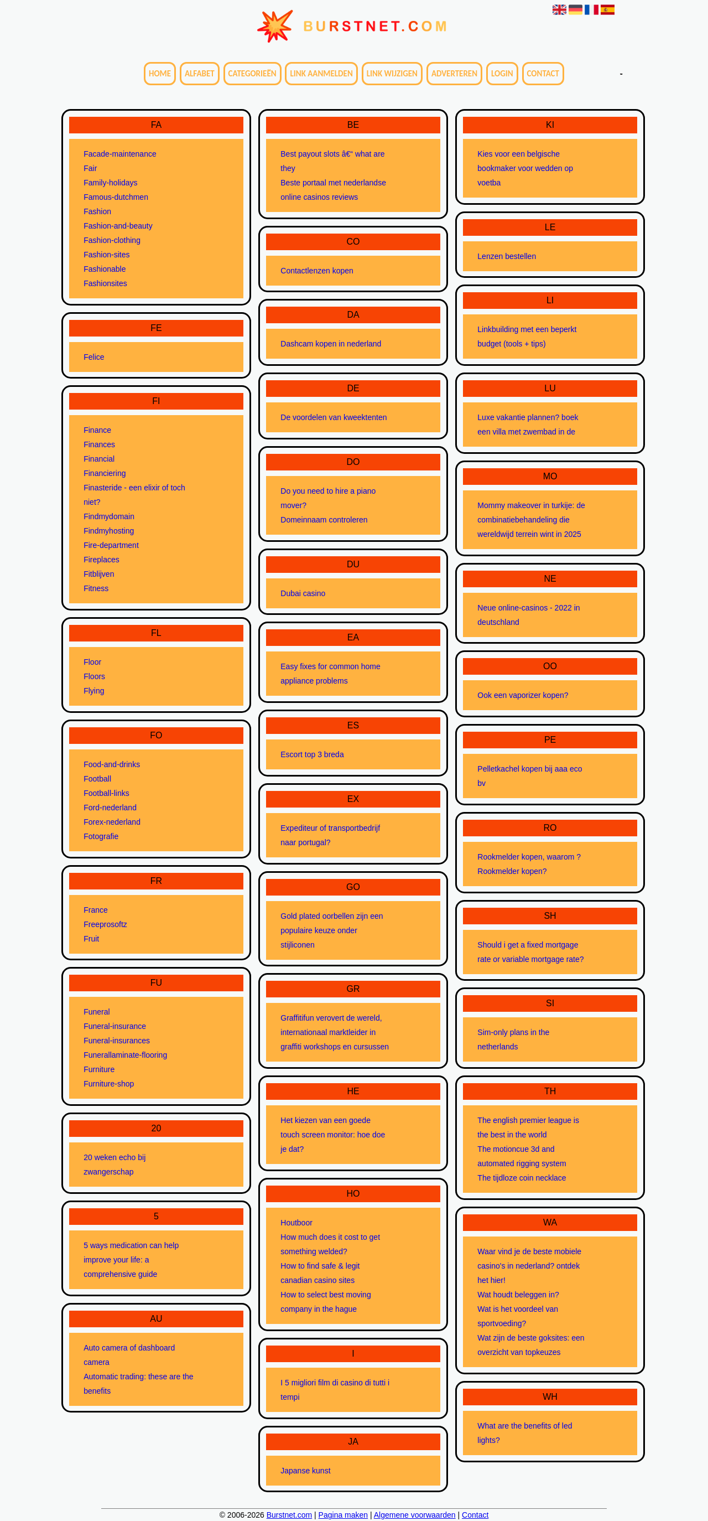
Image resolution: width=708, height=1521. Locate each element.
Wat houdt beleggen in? (518, 1294)
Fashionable (105, 269)
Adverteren (454, 74)
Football (97, 778)
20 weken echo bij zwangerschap (114, 1164)
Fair (90, 168)
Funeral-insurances (117, 1040)
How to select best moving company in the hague (325, 1301)
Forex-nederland (112, 822)
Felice (94, 357)
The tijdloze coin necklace (521, 1177)
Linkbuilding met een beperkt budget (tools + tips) (526, 336)
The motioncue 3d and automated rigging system (521, 1156)
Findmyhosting (109, 530)
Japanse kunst (305, 1470)
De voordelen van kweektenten (333, 417)
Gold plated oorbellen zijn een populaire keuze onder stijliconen (331, 930)
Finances (99, 444)
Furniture (99, 1069)
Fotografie (101, 836)
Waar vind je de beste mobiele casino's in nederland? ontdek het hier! (529, 1266)
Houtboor (296, 1222)
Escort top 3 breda (311, 754)
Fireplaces (101, 559)
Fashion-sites (106, 254)
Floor (92, 662)
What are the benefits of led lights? (524, 1433)
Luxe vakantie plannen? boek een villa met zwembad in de (527, 424)
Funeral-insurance (115, 1026)
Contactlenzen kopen (316, 270)
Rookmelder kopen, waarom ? (529, 856)
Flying (94, 690)
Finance (97, 430)
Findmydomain (109, 516)
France (96, 910)
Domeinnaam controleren (323, 519)
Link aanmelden (321, 74)
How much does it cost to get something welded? (330, 1244)
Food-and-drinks (112, 764)
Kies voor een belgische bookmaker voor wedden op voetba (525, 168)
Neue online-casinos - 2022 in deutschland (528, 615)
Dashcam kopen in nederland (330, 343)
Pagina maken (343, 1514)
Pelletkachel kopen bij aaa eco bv (529, 776)
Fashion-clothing (112, 240)
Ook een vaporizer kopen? (522, 695)
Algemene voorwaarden (415, 1514)
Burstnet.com (289, 1514)
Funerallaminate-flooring (125, 1055)
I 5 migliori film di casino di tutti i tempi (334, 1389)
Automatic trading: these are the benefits (138, 1383)
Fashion (97, 211)
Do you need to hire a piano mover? (328, 498)
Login (502, 74)
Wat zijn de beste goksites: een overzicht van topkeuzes (530, 1345)
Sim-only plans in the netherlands (513, 1039)
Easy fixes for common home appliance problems (330, 673)
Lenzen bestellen (506, 256)
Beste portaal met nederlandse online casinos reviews (333, 189)
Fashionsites (105, 283)
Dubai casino (302, 593)
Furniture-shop (109, 1083)
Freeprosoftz (105, 924)
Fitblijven (99, 574)
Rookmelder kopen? (511, 871)
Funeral (97, 1011)
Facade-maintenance (120, 153)
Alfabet (200, 74)
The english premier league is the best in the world (528, 1127)
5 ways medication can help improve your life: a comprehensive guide (131, 1260)
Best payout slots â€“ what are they (332, 161)
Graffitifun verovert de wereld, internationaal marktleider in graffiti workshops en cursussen (334, 1032)
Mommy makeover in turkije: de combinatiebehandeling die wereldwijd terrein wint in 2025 (531, 520)
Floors (94, 676)
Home (160, 74)
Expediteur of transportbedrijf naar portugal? (330, 835)
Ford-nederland (110, 807)
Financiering (105, 473)
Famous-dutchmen (116, 197)
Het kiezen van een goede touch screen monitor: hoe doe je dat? (332, 1134)
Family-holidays (110, 182)
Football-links (106, 793)
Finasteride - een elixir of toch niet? (134, 494)
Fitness (96, 588)
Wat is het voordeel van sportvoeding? (517, 1316)
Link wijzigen (392, 74)
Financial (99, 458)
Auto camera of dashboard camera (129, 1355)
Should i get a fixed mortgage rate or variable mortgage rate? (530, 952)
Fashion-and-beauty (118, 225)
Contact (543, 74)
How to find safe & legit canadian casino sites (320, 1273)
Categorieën (252, 74)
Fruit (91, 938)
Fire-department (111, 545)
